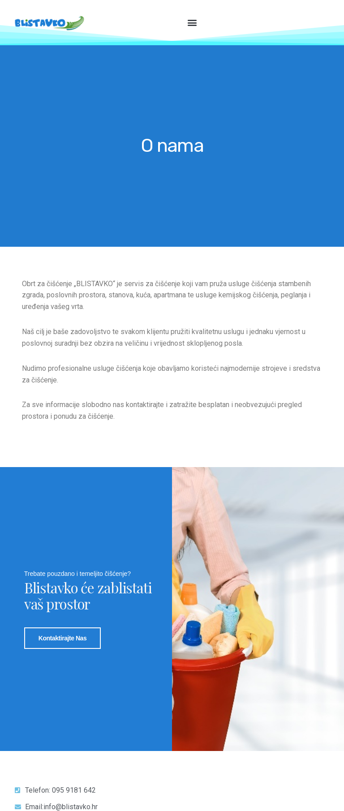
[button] (192, 22)
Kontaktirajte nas (63, 637)
